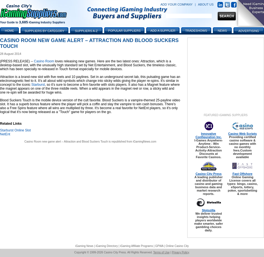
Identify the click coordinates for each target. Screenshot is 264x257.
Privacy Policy (180, 252)
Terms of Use (161, 252)
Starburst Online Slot (15, 130)
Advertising (248, 31)
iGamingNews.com (144, 141)
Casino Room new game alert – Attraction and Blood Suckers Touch (66, 141)
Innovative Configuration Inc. (208, 135)
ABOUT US (206, 4)
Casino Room (44, 61)
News (222, 30)
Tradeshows (196, 30)
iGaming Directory (107, 246)
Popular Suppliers (124, 30)
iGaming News (84, 246)
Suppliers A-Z (86, 31)
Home (9, 30)
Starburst (38, 85)
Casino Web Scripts (242, 133)
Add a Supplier (162, 30)
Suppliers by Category (44, 31)
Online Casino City (177, 246)
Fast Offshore (243, 173)
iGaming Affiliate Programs (136, 246)
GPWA (159, 246)
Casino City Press (209, 173)
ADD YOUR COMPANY (176, 4)
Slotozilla (208, 210)
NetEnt (5, 134)
